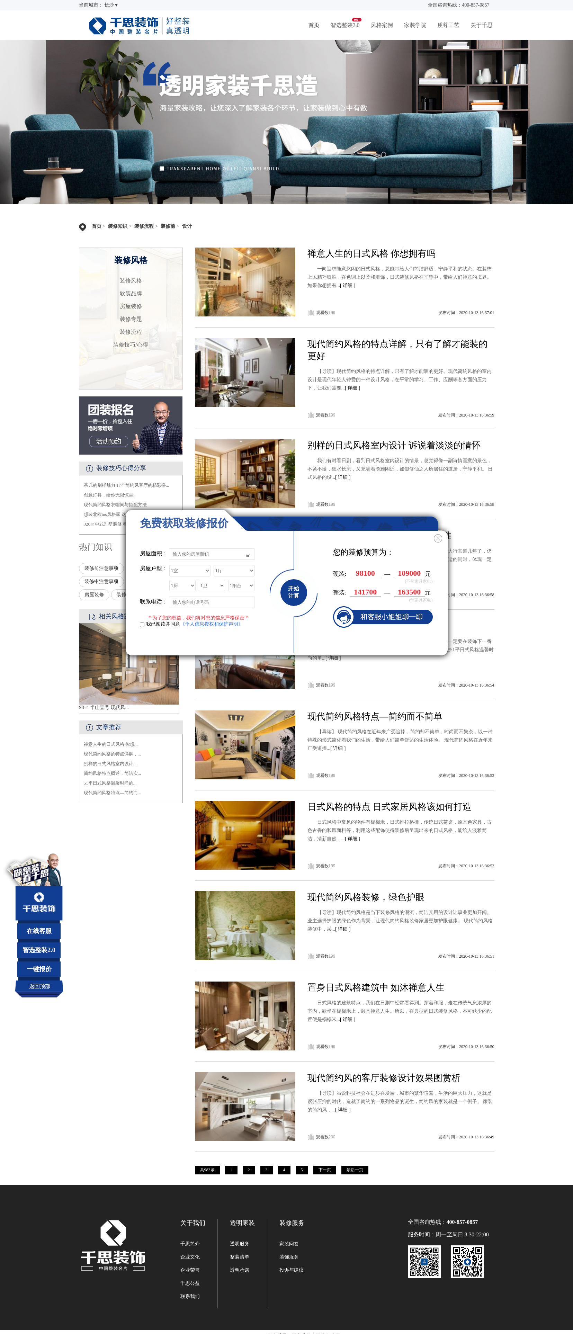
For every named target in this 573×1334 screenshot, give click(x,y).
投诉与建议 (291, 1270)
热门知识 (95, 547)
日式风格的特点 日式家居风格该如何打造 (389, 807)
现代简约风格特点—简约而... (112, 792)
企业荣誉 (190, 1270)
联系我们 (190, 1296)
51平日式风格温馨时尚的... (110, 783)
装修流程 (144, 226)
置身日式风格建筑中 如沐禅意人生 (376, 988)
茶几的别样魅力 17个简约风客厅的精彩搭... (126, 485)
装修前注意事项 (101, 568)
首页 (314, 25)
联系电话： (154, 602)
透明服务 (239, 1243)
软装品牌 (131, 293)
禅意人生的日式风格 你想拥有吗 (371, 254)
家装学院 (415, 25)
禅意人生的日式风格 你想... (111, 744)
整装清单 (239, 1257)
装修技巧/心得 (130, 345)
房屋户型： (154, 568)
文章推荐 (108, 727)
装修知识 (117, 226)
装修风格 (131, 281)
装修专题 (131, 319)
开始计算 (293, 592)
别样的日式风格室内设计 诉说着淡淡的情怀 (394, 445)
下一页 (325, 1169)
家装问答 (289, 1243)
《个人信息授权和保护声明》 (211, 624)
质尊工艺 (448, 25)
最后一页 (355, 1169)
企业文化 (190, 1257)
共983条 (207, 1169)
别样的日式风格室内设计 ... (111, 763)
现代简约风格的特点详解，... (112, 753)
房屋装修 (131, 306)
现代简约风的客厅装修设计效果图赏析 (383, 1078)
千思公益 (190, 1283)
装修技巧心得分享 (121, 468)
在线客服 (39, 931)
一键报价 (39, 969)
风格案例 (382, 25)
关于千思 (482, 25)
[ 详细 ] (347, 285)
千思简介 (190, 1243)
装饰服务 (289, 1257)
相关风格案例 (117, 616)
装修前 (168, 226)
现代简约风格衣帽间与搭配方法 (115, 504)
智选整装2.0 (345, 25)
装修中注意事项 (101, 581)
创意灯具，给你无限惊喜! (109, 495)
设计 (187, 226)
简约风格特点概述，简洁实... (112, 773)
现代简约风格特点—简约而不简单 (374, 716)
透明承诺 (239, 1270)
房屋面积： (154, 553)
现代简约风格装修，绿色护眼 (365, 897)
